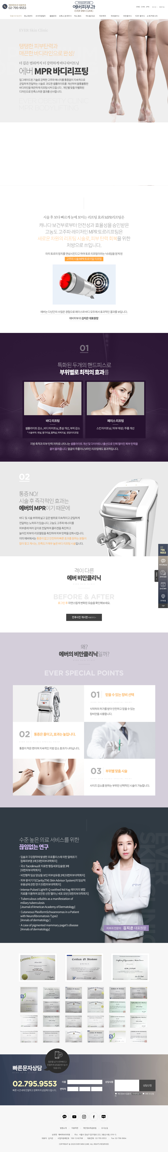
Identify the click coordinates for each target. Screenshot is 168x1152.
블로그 (103, 1116)
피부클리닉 (115, 16)
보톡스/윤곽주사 (65, 16)
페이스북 (94, 1116)
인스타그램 (84, 1116)
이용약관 (75, 1128)
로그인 (154, 7)
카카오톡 (64, 1116)
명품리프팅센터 (16, 16)
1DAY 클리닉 (140, 16)
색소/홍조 (77, 16)
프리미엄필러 (41, 16)
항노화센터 (28, 16)
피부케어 (102, 16)
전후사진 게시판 (84, 617)
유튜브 (74, 1116)
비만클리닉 (127, 16)
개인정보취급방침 (89, 1128)
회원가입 (161, 7)
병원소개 (63, 1128)
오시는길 (104, 1128)
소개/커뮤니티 (152, 16)
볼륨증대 (53, 16)
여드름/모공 (90, 16)
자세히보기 (136, 1094)
